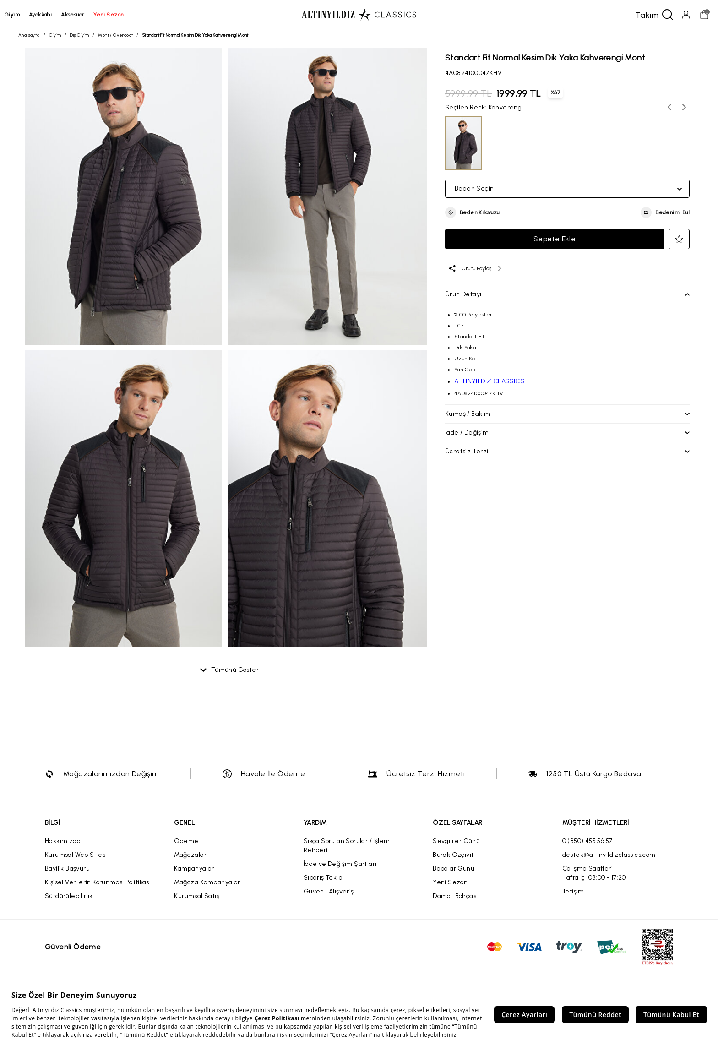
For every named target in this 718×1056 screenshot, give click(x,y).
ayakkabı (54, 14)
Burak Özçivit (453, 862)
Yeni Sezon (450, 889)
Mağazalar (190, 862)
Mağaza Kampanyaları (208, 889)
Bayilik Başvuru (67, 876)
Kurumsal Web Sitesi (76, 862)
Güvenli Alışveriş (329, 899)
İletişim (573, 899)
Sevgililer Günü (456, 848)
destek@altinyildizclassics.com (609, 862)
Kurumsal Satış (196, 903)
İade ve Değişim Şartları (340, 871)
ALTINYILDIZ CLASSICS (489, 385)
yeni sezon (122, 14)
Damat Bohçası (455, 903)
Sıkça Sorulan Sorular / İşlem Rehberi (347, 852)
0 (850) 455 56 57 (587, 848)
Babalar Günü (453, 876)
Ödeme (186, 848)
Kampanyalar (194, 876)
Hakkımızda (63, 848)
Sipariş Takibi (324, 885)
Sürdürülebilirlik (69, 903)
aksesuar (86, 14)
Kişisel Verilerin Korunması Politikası (98, 889)
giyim (25, 14)
